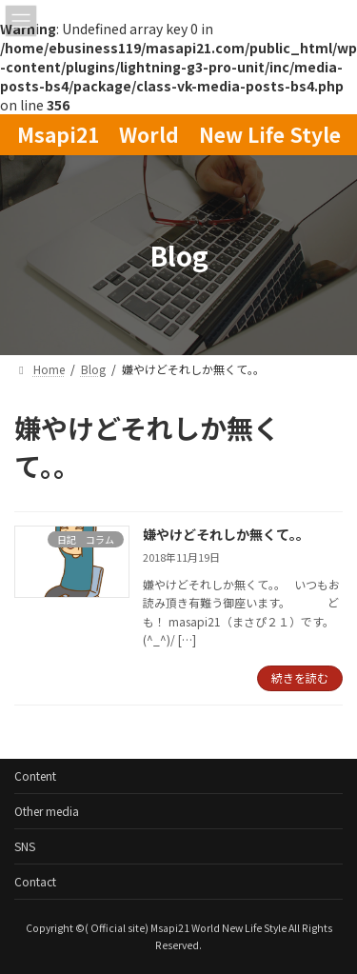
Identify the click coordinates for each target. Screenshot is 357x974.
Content (35, 775)
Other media (46, 811)
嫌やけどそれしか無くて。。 (226, 534)
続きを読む (299, 677)
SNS (24, 846)
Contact (35, 881)
